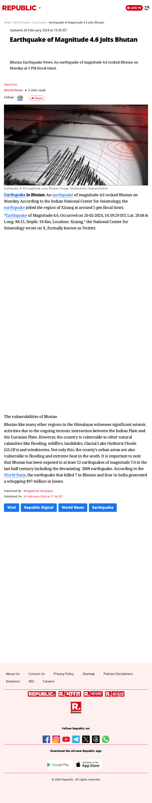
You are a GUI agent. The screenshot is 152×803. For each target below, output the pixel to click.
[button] (37, 98)
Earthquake (14, 194)
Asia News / (40, 23)
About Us (13, 673)
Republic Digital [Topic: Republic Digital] (38, 507)
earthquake (62, 194)
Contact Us (36, 673)
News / (8, 23)
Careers (49, 681)
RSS (31, 681)
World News (13, 90)
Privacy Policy (64, 673)
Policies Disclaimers (118, 673)
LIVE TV (134, 8)
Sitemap (89, 673)
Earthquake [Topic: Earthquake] (102, 507)
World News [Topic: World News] (73, 507)
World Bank (15, 474)
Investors (13, 681)
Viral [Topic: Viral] (11, 507)
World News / (23, 23)
